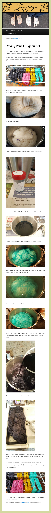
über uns (13, 30)
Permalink (8, 504)
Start (7, 30)
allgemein (23, 502)
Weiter (43, 38)
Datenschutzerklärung (11, 33)
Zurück (38, 38)
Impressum (19, 30)
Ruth (21, 38)
